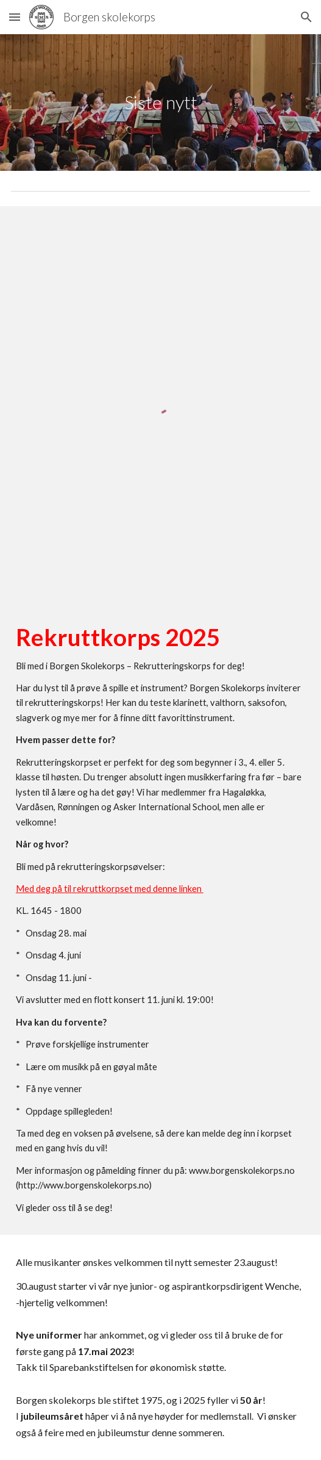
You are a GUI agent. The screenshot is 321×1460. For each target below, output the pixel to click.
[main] (160, 102)
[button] (14, 17)
